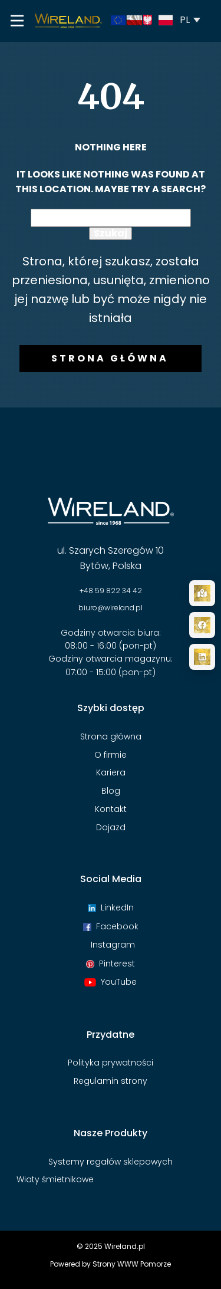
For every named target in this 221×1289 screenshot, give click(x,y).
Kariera (111, 772)
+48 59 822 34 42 (111, 591)
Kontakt (111, 809)
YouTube (110, 982)
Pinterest (110, 963)
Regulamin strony (110, 1081)
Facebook (110, 926)
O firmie (110, 755)
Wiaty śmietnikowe (55, 1179)
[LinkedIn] (202, 657)
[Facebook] (202, 625)
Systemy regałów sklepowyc (107, 1162)
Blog (110, 791)
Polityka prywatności (110, 1062)
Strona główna (110, 358)
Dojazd (111, 827)
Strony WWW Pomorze (132, 1264)
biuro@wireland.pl (110, 608)
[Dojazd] (202, 593)
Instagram (110, 945)
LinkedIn (111, 907)
